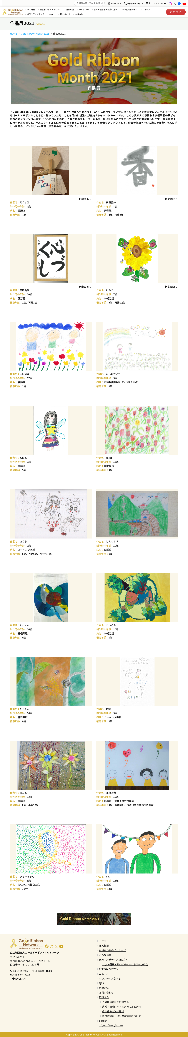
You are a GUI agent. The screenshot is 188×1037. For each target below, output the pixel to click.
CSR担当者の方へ (130, 9)
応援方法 (79, 14)
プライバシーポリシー (111, 1025)
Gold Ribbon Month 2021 (35, 33)
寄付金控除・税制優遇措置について (121, 1016)
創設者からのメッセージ (50, 9)
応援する (176, 12)
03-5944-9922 (133, 3)
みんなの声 (84, 9)
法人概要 (31, 9)
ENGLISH (114, 3)
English (103, 1020)
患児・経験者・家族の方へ (105, 9)
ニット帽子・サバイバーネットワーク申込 (125, 964)
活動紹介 (70, 9)
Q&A (51, 14)
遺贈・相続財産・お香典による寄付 (121, 1006)
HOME (13, 33)
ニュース (146, 9)
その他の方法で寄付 (113, 1011)
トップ (102, 941)
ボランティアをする (36, 14)
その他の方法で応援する (115, 1002)
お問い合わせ (64, 14)
